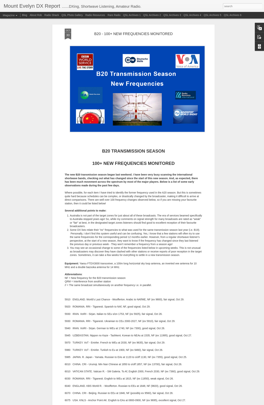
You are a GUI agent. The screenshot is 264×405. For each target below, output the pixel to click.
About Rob (36, 15)
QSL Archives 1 (132, 15)
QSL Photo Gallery (72, 15)
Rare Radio (114, 15)
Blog (24, 15)
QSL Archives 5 (212, 15)
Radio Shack (51, 15)
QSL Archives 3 (172, 15)
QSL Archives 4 (192, 15)
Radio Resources (95, 15)
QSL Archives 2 (152, 15)
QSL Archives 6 (232, 15)
